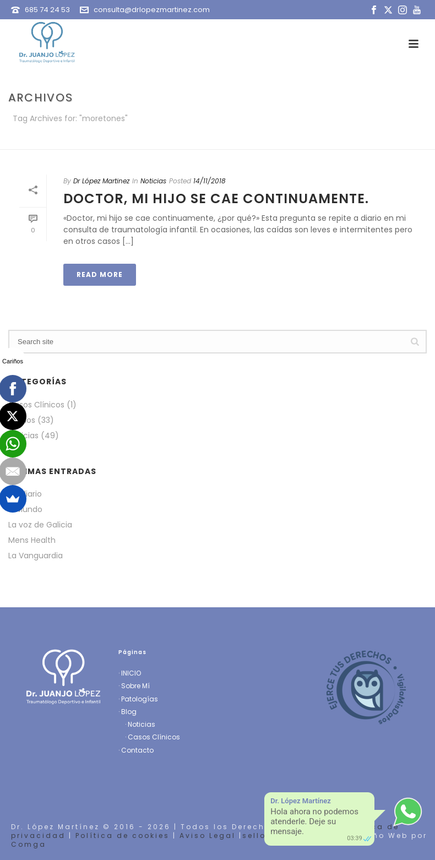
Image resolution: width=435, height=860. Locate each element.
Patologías (139, 699)
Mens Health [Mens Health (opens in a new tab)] (32, 540)
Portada (351, 139)
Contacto (137, 750)
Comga (28, 844)
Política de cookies (122, 835)
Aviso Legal (208, 835)
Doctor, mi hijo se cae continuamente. (216, 198)
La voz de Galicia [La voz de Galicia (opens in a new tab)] (40, 525)
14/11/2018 (209, 181)
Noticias (153, 181)
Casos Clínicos (36, 405)
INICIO (131, 673)
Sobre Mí (135, 685)
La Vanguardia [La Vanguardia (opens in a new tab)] (35, 555)
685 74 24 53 (47, 9)
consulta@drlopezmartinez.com (152, 9)
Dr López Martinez (101, 181)
